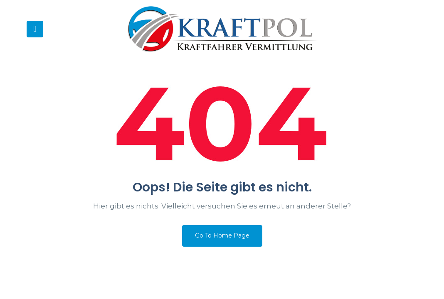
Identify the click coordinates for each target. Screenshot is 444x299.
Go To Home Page (222, 235)
